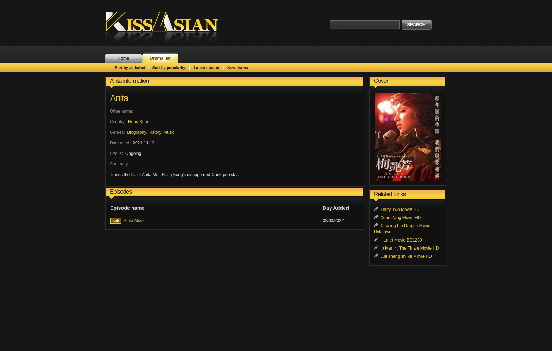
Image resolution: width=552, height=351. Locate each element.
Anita (119, 98)
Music (168, 132)
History (154, 132)
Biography (136, 132)
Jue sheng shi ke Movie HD (406, 256)
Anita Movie (135, 220)
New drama (237, 67)
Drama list (160, 58)
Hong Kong (138, 121)
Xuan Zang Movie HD (401, 217)
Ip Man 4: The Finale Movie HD (410, 248)
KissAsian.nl (166, 26)
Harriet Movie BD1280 (401, 240)
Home (123, 58)
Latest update (206, 67)
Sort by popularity (169, 67)
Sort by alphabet (130, 67)
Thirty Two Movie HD (399, 209)
